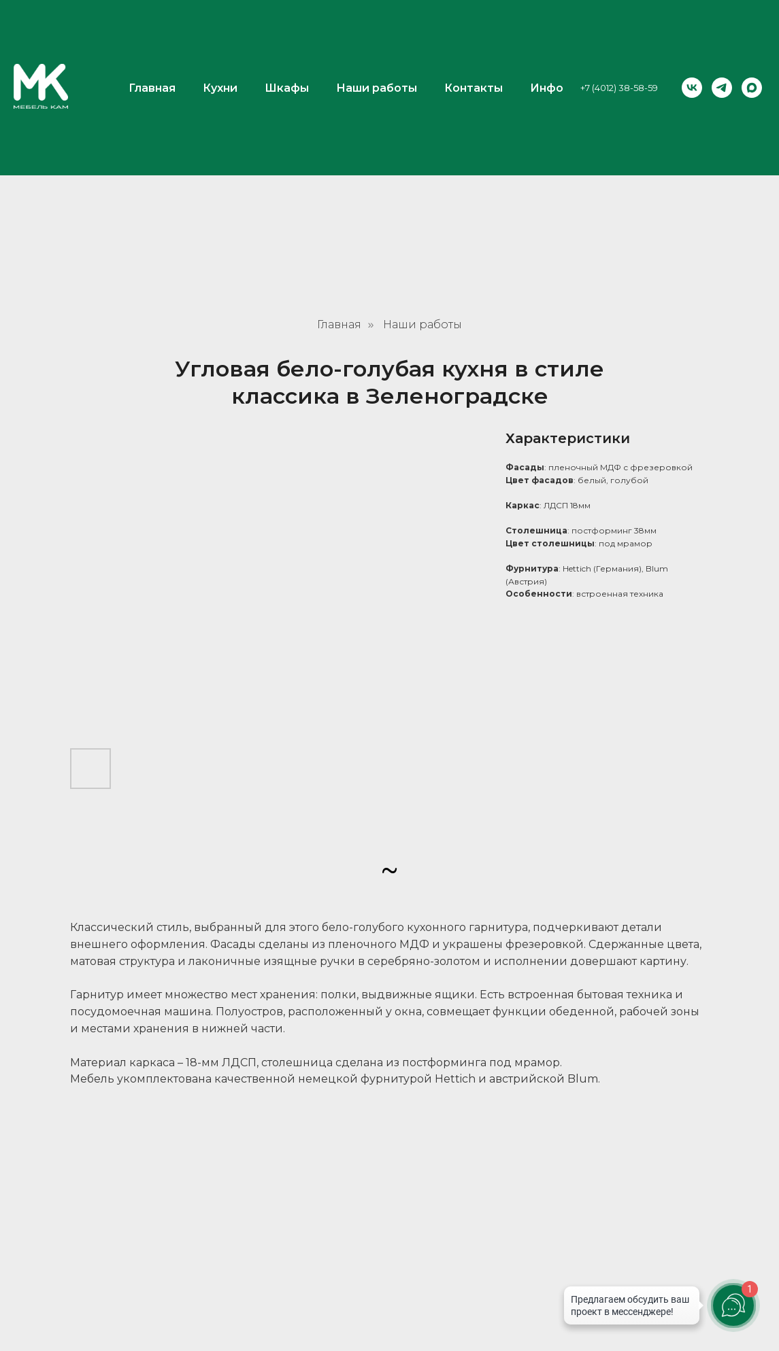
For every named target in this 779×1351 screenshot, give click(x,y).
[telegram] (722, 24)
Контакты (473, 24)
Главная (152, 24)
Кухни (220, 24)
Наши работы (376, 24)
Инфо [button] (546, 24)
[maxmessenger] (752, 24)
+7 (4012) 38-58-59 (619, 23)
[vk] (692, 24)
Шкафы (287, 24)
